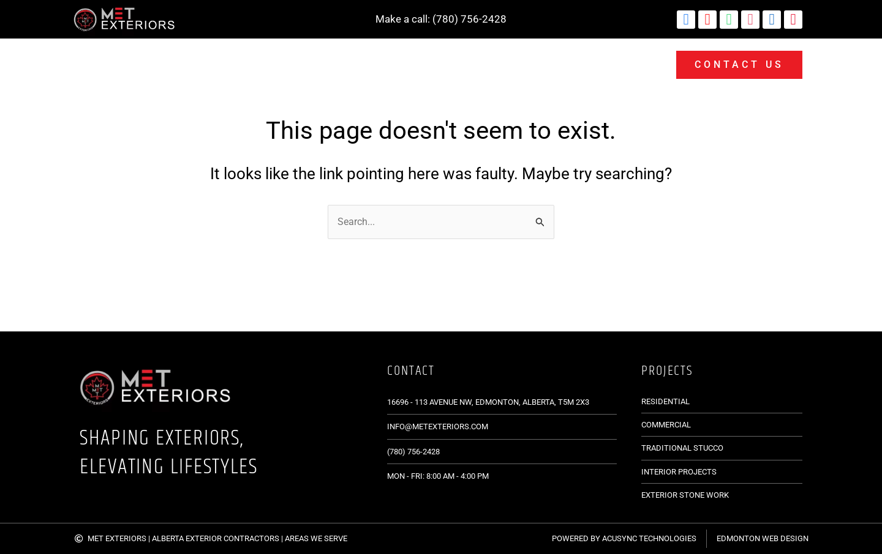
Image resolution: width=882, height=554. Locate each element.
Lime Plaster (303, 65)
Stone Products (476, 65)
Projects (564, 64)
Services (386, 65)
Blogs (628, 64)
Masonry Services (136, 65)
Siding (225, 65)
